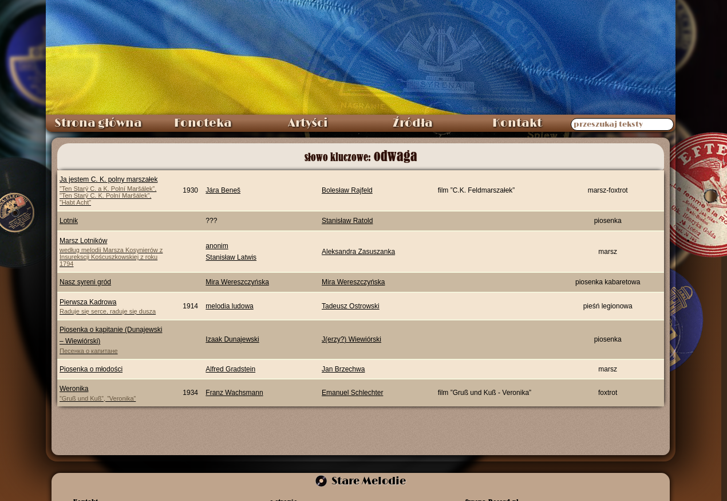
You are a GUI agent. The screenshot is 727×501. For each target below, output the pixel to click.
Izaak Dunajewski (232, 339)
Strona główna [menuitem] (98, 123)
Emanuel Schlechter (352, 393)
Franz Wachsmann (234, 393)
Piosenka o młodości (91, 369)
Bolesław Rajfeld (347, 190)
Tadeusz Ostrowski (351, 306)
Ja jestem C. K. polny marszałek (114, 190)
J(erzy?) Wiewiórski (351, 339)
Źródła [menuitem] (413, 123)
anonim (217, 246)
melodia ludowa (229, 306)
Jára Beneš (223, 190)
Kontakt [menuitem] (517, 123)
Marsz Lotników (114, 252)
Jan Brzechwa (343, 369)
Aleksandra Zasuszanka (358, 252)
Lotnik (69, 221)
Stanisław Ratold (347, 221)
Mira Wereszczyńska (237, 282)
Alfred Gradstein (230, 369)
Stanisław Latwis (231, 257)
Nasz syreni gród (85, 282)
